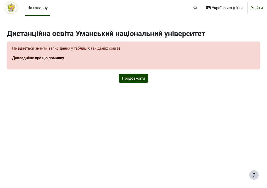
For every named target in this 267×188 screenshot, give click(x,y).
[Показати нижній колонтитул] (254, 175)
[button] (195, 8)
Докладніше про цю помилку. (51, 58)
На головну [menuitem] (37, 7)
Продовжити (133, 78)
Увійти (257, 7)
